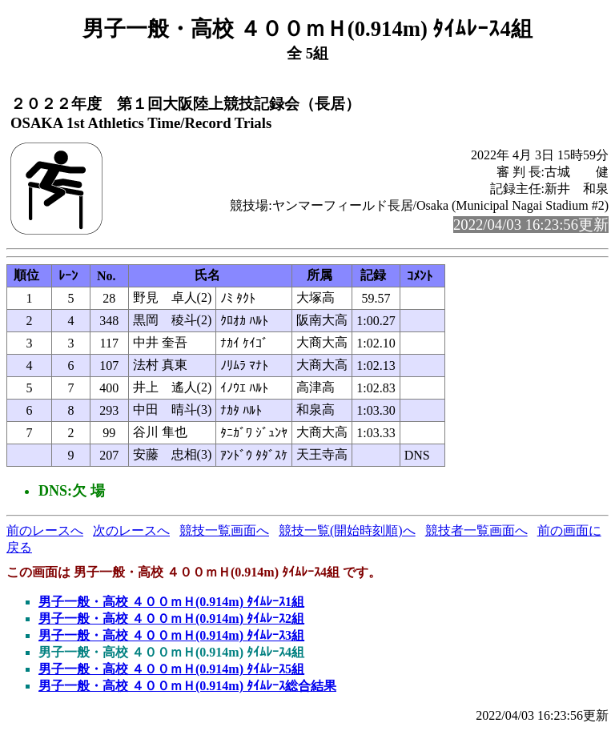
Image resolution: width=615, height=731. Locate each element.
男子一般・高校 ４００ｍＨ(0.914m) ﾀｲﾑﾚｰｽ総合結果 (187, 686)
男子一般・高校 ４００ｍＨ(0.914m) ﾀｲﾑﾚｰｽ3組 (171, 635)
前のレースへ (44, 530)
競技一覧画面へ (224, 530)
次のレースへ (131, 530)
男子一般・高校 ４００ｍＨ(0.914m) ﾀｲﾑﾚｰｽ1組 (171, 601)
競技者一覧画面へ (476, 530)
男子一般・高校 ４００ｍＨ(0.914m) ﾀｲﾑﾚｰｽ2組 (171, 618)
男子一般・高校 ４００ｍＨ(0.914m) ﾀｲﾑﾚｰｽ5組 (171, 669)
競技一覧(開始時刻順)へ (347, 530)
